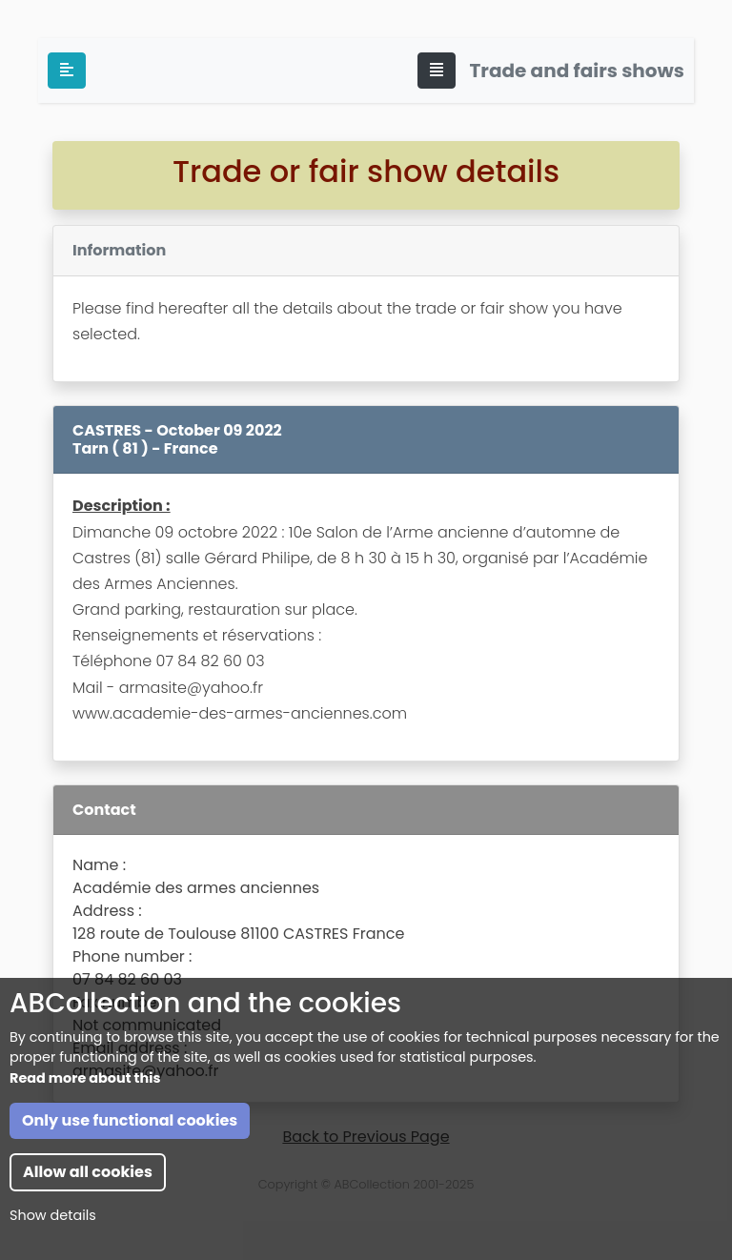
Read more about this (85, 1077)
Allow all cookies (87, 1172)
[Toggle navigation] (436, 70)
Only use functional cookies (129, 1120)
